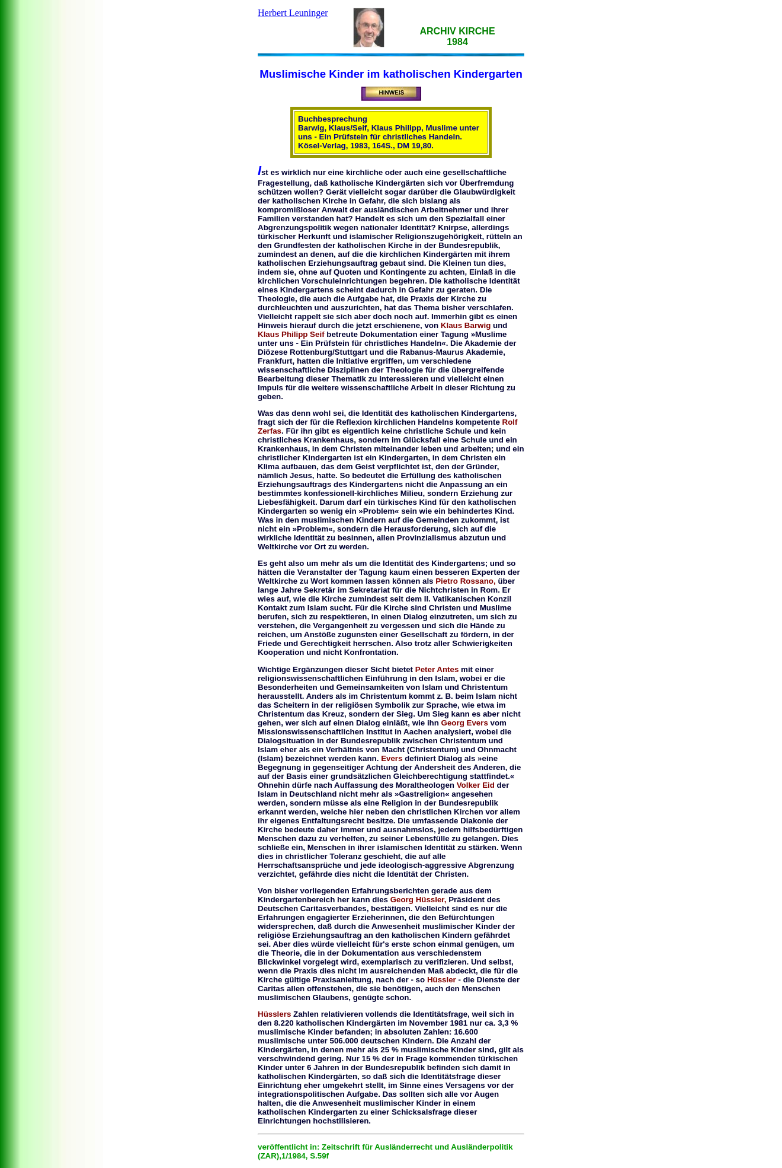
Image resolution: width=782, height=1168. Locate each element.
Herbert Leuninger (293, 13)
